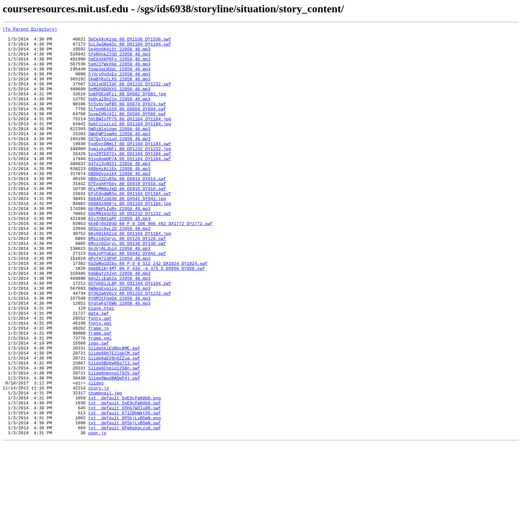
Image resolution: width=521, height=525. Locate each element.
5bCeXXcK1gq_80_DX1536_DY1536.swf (129, 42)
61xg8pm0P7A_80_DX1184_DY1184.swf (129, 185)
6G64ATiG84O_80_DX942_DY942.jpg (127, 233)
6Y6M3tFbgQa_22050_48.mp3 (119, 353)
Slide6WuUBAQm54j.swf (114, 449)
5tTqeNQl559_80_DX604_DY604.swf (127, 126)
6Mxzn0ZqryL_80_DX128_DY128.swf (127, 281)
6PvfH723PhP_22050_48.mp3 (119, 305)
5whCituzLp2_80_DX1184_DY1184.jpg (129, 144)
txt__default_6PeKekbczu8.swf (124, 508)
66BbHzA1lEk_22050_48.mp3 (119, 197)
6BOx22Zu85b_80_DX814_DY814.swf (127, 209)
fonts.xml (99, 383)
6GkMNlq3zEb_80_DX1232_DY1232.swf (129, 251)
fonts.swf (99, 377)
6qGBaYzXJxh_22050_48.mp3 (119, 323)
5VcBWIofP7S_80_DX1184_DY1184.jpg (129, 138)
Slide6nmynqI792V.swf (114, 443)
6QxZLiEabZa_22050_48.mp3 (119, 329)
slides (96, 455)
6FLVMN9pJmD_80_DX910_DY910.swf (127, 221)
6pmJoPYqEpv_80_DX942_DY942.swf (127, 299)
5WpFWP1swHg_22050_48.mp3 (119, 155)
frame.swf (99, 395)
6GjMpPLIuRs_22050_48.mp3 (119, 245)
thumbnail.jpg (105, 467)
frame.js (98, 389)
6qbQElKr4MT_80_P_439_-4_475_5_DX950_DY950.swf (146, 317)
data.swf (98, 371)
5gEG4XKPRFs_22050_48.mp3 (119, 66)
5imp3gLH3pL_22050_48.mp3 (119, 78)
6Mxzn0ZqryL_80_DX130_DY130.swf (127, 287)
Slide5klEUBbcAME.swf (114, 413)
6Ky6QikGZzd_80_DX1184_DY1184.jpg (129, 275)
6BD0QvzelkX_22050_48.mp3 (119, 203)
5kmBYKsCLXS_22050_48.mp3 (119, 90)
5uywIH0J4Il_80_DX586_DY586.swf (127, 132)
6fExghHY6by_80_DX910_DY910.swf (127, 215)
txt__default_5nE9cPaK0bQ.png (124, 472)
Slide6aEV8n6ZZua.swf (114, 425)
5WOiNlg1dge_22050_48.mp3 (119, 150)
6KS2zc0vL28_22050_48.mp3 (119, 269)
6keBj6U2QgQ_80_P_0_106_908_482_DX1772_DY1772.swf (150, 263)
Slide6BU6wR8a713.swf (114, 431)
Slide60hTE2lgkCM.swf (114, 419)
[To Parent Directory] (30, 30)
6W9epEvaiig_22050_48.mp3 (119, 341)
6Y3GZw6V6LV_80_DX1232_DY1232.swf (129, 347)
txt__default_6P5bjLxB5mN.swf (124, 502)
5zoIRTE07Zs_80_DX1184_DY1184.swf (129, 179)
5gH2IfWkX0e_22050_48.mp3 (119, 72)
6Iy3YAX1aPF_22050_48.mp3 (119, 257)
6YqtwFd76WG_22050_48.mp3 (119, 359)
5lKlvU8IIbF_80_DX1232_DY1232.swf (129, 96)
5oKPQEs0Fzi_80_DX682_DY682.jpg (127, 108)
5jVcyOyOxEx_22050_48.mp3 (119, 84)
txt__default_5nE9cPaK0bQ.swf (124, 478)
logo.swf (98, 407)
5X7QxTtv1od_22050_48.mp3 (119, 161)
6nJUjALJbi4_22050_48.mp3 (119, 293)
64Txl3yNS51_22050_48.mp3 (119, 191)
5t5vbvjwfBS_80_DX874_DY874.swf (127, 120)
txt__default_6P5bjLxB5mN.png (124, 496)
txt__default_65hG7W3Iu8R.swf (124, 484)
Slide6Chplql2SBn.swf (114, 437)
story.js (98, 461)
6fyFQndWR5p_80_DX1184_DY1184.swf (129, 227)
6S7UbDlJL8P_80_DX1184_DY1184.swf (129, 335)
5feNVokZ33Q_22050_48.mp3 (119, 60)
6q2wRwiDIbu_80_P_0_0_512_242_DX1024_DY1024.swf (147, 311)
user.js (97, 514)
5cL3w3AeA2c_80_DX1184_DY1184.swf (129, 48)
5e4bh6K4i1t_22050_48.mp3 (119, 54)
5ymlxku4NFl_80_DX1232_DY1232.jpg (129, 173)
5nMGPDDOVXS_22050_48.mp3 (119, 102)
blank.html (101, 365)
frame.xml (99, 401)
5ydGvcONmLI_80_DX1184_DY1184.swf (129, 167)
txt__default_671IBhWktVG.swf (124, 490)
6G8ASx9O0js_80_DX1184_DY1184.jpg (129, 239)
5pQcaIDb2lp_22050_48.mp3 (119, 114)
